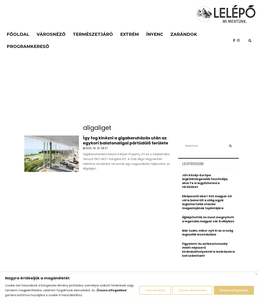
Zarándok (183, 34)
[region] (129, 286)
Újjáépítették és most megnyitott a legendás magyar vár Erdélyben (208, 219)
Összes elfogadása (233, 290)
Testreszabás (154, 290)
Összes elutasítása (191, 290)
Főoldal (18, 34)
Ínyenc (154, 34)
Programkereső (28, 46)
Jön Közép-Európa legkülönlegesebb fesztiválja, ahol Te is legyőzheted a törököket (205, 181)
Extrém (129, 34)
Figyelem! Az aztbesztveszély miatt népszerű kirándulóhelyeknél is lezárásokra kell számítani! (208, 250)
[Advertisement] (129, 91)
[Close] (256, 274)
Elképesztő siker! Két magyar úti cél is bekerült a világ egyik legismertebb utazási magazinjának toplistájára (207, 202)
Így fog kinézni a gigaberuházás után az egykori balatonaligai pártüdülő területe (125, 140)
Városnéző (51, 34)
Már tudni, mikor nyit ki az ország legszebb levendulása (207, 233)
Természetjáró (93, 34)
